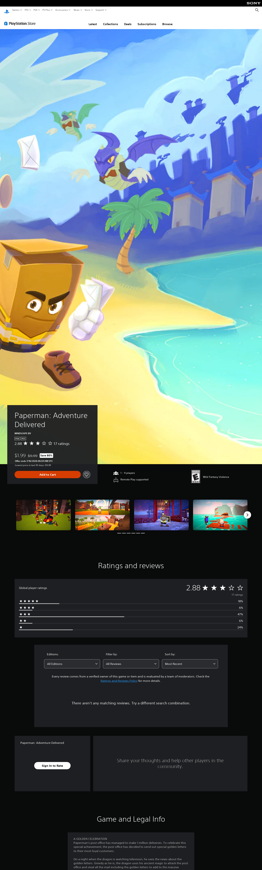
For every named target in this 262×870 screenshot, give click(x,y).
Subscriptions (147, 20)
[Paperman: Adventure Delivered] (43, 511)
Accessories (61, 10)
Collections (110, 20)
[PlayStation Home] (7, 10)
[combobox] (72, 660)
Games (15, 10)
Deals (128, 20)
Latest (93, 20)
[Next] (247, 511)
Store (87, 10)
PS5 (27, 10)
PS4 (35, 10)
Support (100, 10)
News (77, 10)
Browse (167, 20)
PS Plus (46, 10)
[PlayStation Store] (21, 20)
